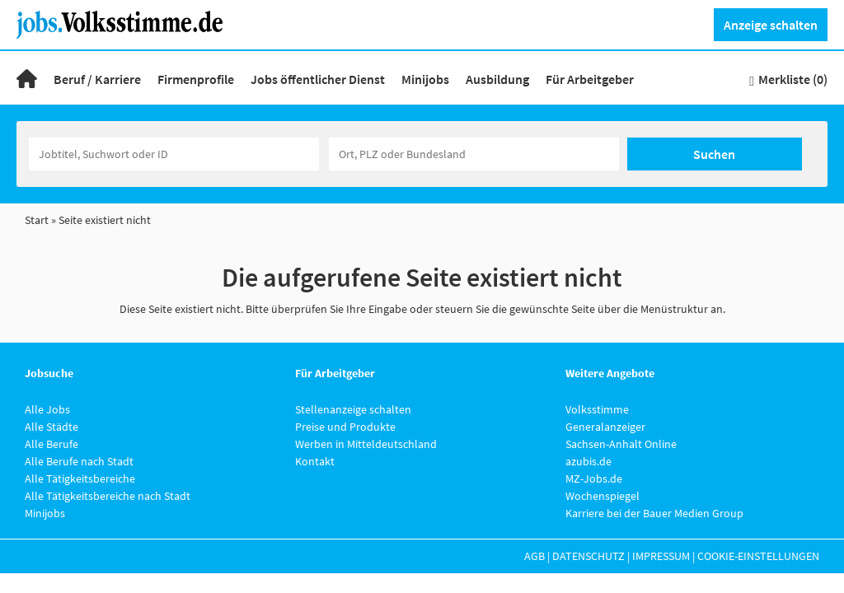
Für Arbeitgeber (590, 79)
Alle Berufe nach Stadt (79, 461)
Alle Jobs (47, 409)
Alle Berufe (51, 444)
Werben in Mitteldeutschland (366, 444)
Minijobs (425, 79)
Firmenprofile (195, 79)
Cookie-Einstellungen (758, 556)
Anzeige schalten (771, 24)
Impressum (661, 556)
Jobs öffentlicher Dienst (318, 79)
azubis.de (588, 461)
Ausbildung (497, 79)
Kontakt (315, 461)
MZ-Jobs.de (593, 478)
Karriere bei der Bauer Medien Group (654, 513)
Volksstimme (597, 409)
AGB (534, 556)
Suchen (714, 154)
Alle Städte (51, 426)
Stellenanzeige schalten (353, 409)
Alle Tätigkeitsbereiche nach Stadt (107, 495)
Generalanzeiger (605, 426)
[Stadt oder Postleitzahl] (474, 154)
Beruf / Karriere (97, 79)
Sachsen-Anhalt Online (621, 444)
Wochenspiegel (602, 495)
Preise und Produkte (345, 426)
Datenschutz (588, 556)
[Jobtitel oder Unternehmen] (174, 154)
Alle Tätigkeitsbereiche (80, 478)
